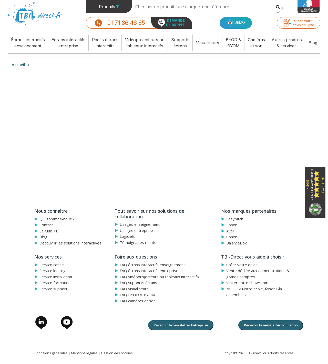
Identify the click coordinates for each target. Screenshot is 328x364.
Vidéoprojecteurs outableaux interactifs (145, 42)
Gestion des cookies (117, 353)
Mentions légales (84, 353)
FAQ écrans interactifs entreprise (149, 270)
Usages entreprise (136, 230)
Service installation (55, 276)
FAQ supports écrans (138, 282)
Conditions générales (51, 353)
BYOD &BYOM (233, 42)
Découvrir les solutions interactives (70, 242)
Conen (231, 236)
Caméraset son (256, 42)
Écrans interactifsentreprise (68, 42)
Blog (313, 42)
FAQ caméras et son (138, 300)
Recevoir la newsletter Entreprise (181, 325)
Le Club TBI (49, 230)
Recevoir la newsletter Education (271, 325)
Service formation (54, 282)
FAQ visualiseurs (134, 288)
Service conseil (52, 264)
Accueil (18, 64)
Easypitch (234, 218)
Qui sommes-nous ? (57, 218)
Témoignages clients (138, 242)
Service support (53, 288)
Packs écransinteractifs (105, 42)
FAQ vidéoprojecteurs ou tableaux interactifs (159, 276)
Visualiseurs (207, 42)
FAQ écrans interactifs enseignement (152, 264)
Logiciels (127, 236)
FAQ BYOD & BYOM (137, 294)
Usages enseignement (140, 224)
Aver (230, 230)
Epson (231, 224)
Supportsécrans (180, 42)
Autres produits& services (287, 42)
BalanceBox (236, 242)
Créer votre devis (242, 264)
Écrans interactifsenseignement (28, 42)
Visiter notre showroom (247, 282)
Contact (46, 224)
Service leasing (52, 270)
